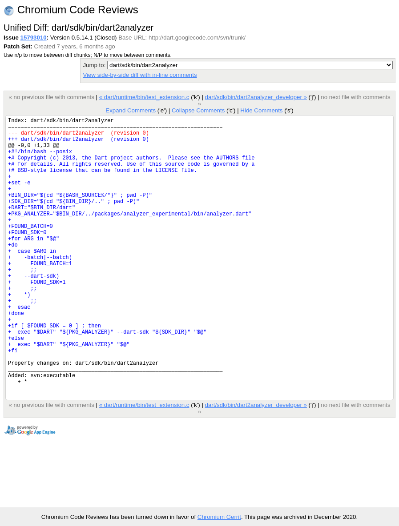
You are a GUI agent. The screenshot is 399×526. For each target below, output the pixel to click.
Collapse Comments (198, 110)
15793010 (33, 37)
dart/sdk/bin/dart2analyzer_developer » (256, 97)
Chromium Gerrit (219, 517)
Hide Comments (261, 110)
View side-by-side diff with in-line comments (140, 75)
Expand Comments (130, 110)
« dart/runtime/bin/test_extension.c (144, 97)
